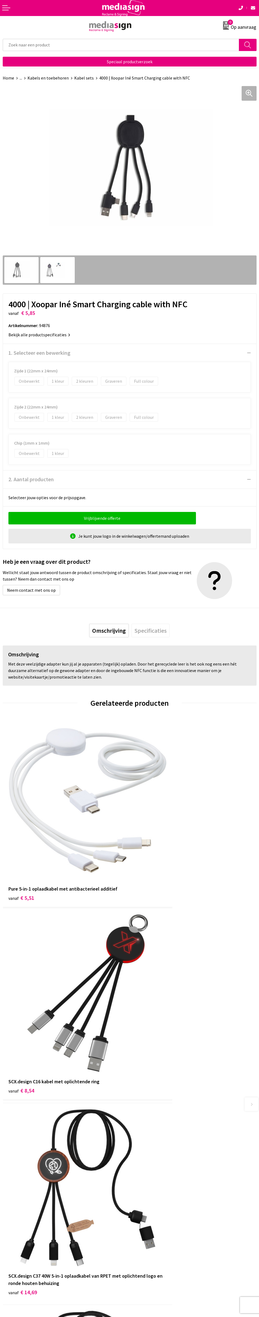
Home (8, 78)
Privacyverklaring (148, 1208)
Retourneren (15, 1208)
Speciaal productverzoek (129, 61)
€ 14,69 (22, 1013)
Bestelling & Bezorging (24, 1200)
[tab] (109, 630)
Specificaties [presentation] (151, 630)
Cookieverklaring (148, 1200)
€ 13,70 (149, 1006)
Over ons (140, 1108)
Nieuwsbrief (143, 1116)
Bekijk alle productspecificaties (39, 334)
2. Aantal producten (31, 479)
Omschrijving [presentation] (109, 630)
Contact (10, 1192)
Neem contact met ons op (31, 590)
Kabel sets (84, 78)
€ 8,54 (148, 854)
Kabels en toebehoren (48, 78)
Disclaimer (142, 1217)
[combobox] (121, 45)
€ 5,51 (21, 854)
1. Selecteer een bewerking (39, 352)
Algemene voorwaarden (154, 1192)
